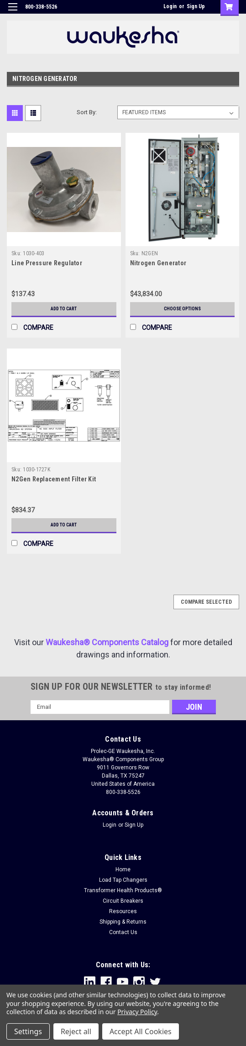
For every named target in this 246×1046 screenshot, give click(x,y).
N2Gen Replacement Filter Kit (53, 479)
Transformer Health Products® (123, 890)
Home (123, 869)
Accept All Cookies (141, 1031)
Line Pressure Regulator (46, 263)
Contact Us (123, 932)
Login (170, 6)
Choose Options (182, 308)
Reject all (76, 1031)
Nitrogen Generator (158, 263)
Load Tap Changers (123, 880)
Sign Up (196, 6)
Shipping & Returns (123, 922)
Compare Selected (206, 602)
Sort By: (87, 112)
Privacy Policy (137, 1011)
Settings (28, 1031)
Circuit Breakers (123, 901)
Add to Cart (64, 308)
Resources (123, 911)
